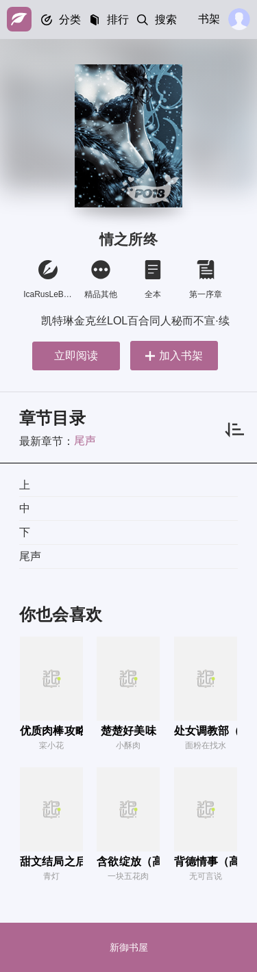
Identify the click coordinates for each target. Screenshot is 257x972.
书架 (209, 19)
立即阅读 (76, 355)
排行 (118, 19)
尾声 (85, 440)
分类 (70, 19)
